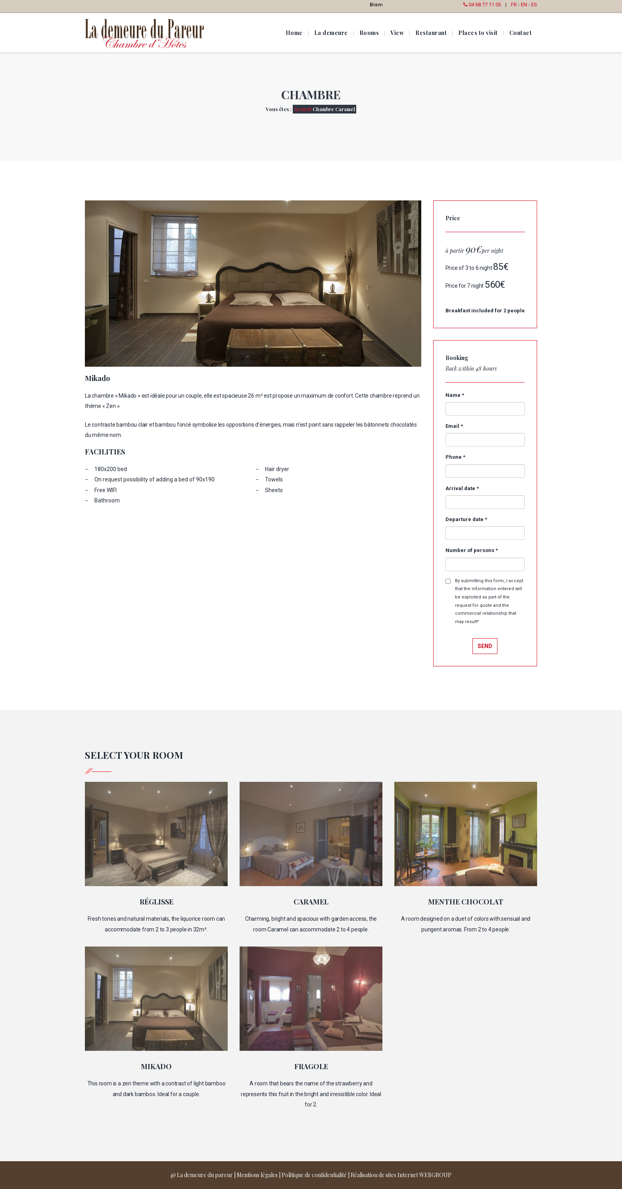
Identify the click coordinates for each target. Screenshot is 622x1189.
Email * (454, 426)
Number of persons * (471, 550)
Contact (520, 33)
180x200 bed (110, 469)
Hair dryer (277, 469)
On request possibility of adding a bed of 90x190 (154, 479)
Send (485, 646)
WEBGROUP (435, 1175)
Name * (454, 395)
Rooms (369, 33)
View (397, 33)
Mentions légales (257, 1175)
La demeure (331, 33)
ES (534, 5)
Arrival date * (462, 488)
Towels (274, 479)
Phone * (455, 457)
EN (524, 5)
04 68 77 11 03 (481, 5)
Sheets (274, 490)
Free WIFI (105, 490)
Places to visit (478, 33)
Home (294, 33)
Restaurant (431, 33)
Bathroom (107, 500)
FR (514, 5)
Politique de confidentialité (314, 1175)
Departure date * (466, 519)
